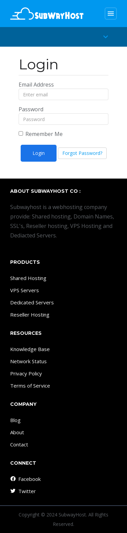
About (17, 432)
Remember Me (41, 134)
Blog (15, 420)
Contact (19, 444)
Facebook (25, 479)
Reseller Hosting (29, 314)
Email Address (36, 84)
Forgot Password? (82, 153)
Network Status (28, 361)
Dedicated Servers (32, 302)
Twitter (22, 491)
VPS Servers (24, 290)
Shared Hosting (28, 278)
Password (31, 109)
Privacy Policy (26, 373)
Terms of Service (30, 385)
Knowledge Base (30, 349)
